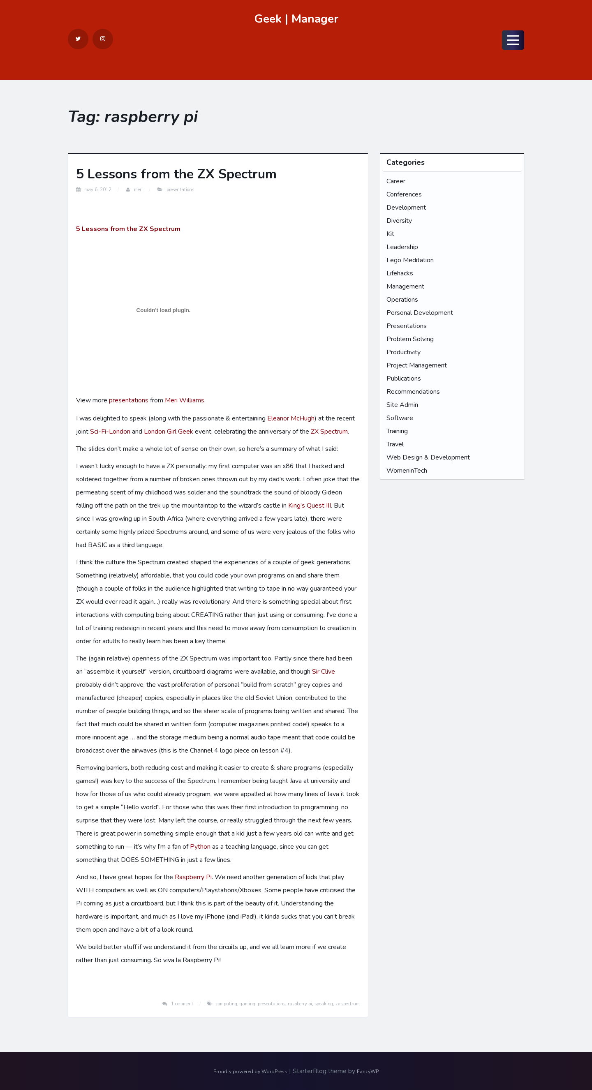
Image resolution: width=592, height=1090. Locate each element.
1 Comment (182, 1004)
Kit (390, 233)
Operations (402, 299)
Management (405, 286)
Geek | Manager (296, 19)
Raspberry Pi (193, 877)
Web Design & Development (428, 457)
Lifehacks (399, 273)
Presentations (180, 190)
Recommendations (413, 391)
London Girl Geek (168, 431)
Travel (395, 444)
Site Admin (402, 404)
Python (200, 846)
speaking (323, 1004)
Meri (138, 190)
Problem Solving (410, 339)
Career (395, 181)
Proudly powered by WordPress (250, 1071)
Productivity (403, 352)
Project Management (416, 365)
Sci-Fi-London (110, 431)
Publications (403, 378)
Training (397, 431)
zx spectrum (347, 1004)
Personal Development (419, 312)
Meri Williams (184, 400)
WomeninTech (406, 470)
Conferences (404, 194)
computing (226, 1004)
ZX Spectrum (329, 431)
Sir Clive (323, 671)
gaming (247, 1004)
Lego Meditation (410, 260)
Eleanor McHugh (290, 418)
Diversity (399, 220)
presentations (128, 400)
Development (406, 207)
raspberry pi (300, 1004)
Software (399, 418)
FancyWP (368, 1071)
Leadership (402, 247)
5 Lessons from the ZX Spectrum (176, 174)
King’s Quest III (309, 505)
